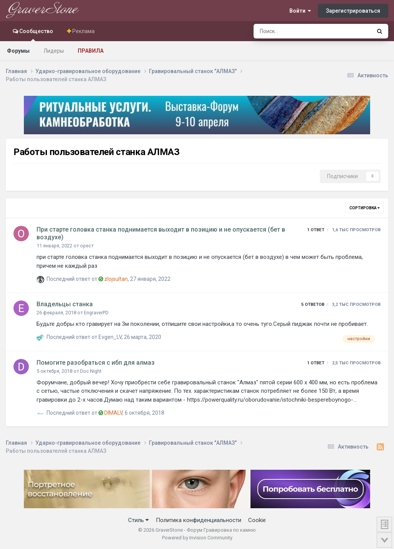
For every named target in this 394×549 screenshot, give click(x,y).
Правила (91, 51)
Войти (300, 11)
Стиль (138, 520)
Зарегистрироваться (353, 11)
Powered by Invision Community (197, 538)
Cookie (257, 520)
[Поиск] (292, 31)
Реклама (83, 31)
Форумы (18, 51)
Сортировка (364, 208)
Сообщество (35, 34)
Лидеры (53, 51)
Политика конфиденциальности (198, 520)
